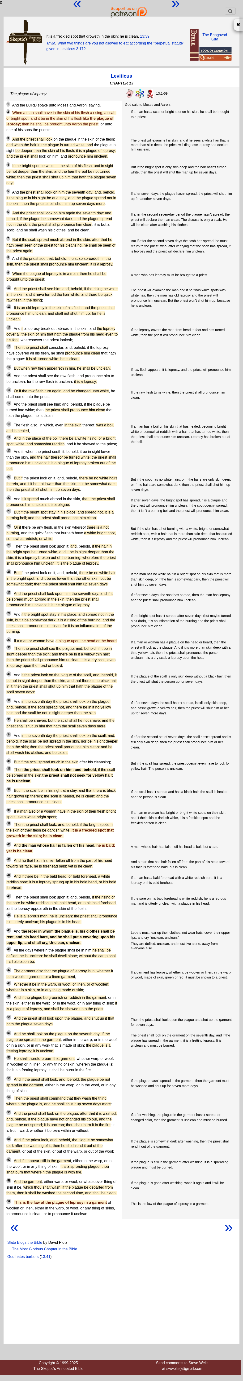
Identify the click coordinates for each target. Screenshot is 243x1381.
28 (8, 613)
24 (8, 526)
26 (8, 571)
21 (8, 477)
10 (8, 287)
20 (8, 450)
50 (8, 1017)
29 (8, 640)
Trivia (50, 43)
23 (8, 511)
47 (8, 970)
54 (8, 1097)
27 (8, 592)
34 (8, 734)
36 (8, 768)
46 (8, 949)
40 (8, 844)
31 (8, 674)
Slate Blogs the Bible (24, 1242)
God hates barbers (23, 1257)
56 (8, 1139)
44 (8, 915)
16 (8, 390)
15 (8, 374)
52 (8, 1057)
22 (8, 498)
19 (8, 437)
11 (8, 306)
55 (8, 1112)
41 (8, 859)
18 (8, 424)
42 (8, 875)
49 (8, 996)
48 (8, 983)
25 (8, 545)
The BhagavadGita (214, 37)
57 (8, 1159)
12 (8, 327)
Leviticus (121, 76)
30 (8, 647)
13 (8, 346)
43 (8, 896)
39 (8, 823)
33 (8, 719)
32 (8, 700)
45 (8, 930)
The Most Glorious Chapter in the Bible (44, 1249)
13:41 (45, 1257)
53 (8, 1078)
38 (8, 810)
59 (8, 1201)
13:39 (144, 36)
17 (8, 403)
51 (8, 1033)
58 (8, 1180)
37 (8, 789)
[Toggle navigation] (230, 11)
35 (8, 761)
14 (8, 367)
